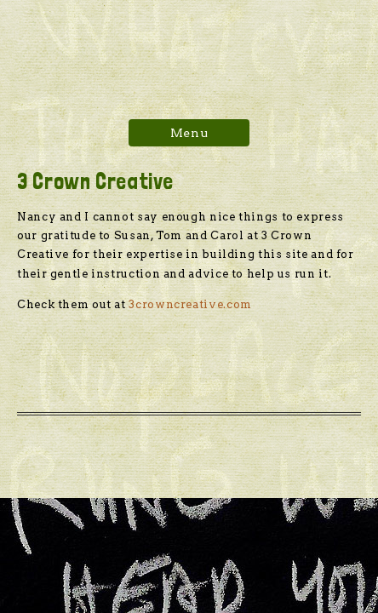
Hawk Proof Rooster (189, 49)
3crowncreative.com (189, 304)
